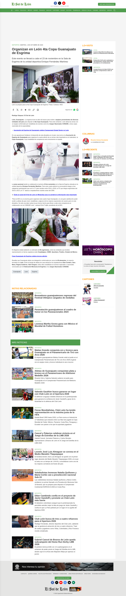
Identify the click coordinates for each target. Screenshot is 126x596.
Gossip (62, 10)
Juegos (109, 10)
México (30, 10)
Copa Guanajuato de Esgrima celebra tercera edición (29, 256)
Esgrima (34, 271)
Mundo (36, 10)
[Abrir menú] (11, 10)
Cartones (56, 10)
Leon (26, 271)
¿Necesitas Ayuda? (63, 578)
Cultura (68, 10)
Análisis (48, 10)
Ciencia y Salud (86, 10)
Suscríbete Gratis (98, 271)
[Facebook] (55, 3)
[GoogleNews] (65, 582)
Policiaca (23, 10)
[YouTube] (63, 3)
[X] (59, 3)
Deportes (102, 10)
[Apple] (69, 582)
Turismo (95, 10)
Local (17, 10)
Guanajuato (17, 271)
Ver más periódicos (106, 4)
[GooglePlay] (73, 582)
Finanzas (42, 10)
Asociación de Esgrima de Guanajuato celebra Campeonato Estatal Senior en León (41, 130)
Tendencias (76, 10)
